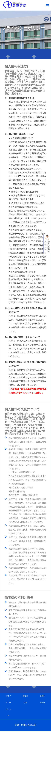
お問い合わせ (42, 699)
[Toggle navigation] (47, 5)
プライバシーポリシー (8, 706)
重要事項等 (25, 699)
